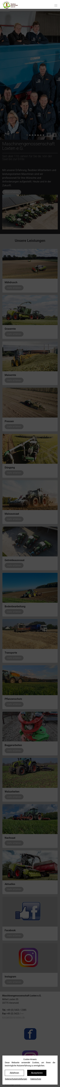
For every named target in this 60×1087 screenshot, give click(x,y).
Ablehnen (14, 1073)
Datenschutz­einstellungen (16, 1079)
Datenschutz (35, 1079)
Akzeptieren (37, 1073)
